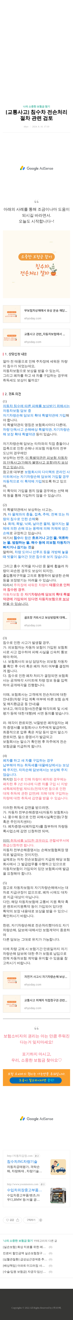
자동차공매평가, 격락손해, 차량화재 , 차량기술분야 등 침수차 (24, 1169)
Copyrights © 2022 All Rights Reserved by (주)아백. (36, 1307)
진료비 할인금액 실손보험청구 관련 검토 (25, 1253)
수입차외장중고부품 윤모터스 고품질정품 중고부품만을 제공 (23, 1190)
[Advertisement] (36, 46)
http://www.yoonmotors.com (22, 1184)
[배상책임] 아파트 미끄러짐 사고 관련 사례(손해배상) (25, 1265)
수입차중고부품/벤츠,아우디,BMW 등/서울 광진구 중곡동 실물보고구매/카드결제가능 (23, 1198)
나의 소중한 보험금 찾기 (36, 106)
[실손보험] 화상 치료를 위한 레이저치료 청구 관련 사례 (25, 1247)
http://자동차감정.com (20, 1155)
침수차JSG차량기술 (22, 1162)
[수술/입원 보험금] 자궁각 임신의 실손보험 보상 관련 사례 (25, 1271)
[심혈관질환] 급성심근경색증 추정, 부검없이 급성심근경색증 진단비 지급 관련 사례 (25, 1259)
